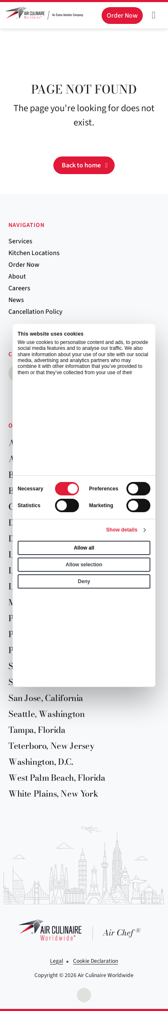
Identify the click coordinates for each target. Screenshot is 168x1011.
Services (20, 241)
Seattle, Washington (46, 713)
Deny (84, 581)
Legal (56, 961)
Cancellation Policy (35, 311)
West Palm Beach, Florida (56, 777)
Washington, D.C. (40, 761)
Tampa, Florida (36, 729)
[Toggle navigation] (153, 15)
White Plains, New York (53, 793)
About (17, 276)
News (16, 300)
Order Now (23, 264)
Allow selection (84, 565)
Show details (122, 530)
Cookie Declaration (95, 961)
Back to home (81, 165)
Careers (19, 288)
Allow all (84, 548)
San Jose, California (45, 697)
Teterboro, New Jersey (51, 745)
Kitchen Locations (34, 253)
